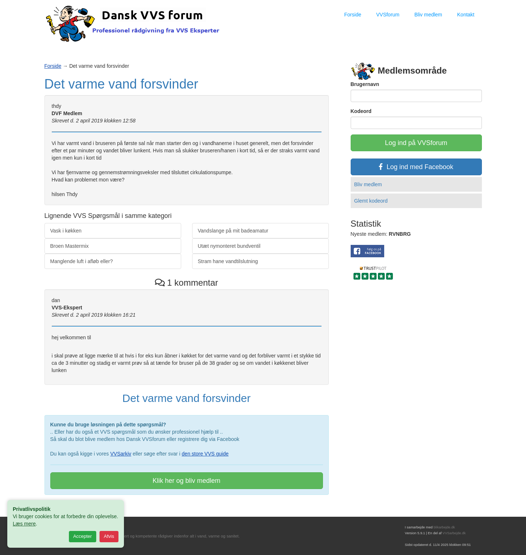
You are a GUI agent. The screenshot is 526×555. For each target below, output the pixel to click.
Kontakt (465, 14)
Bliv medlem (428, 14)
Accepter (82, 536)
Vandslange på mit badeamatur (233, 231)
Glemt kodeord (371, 201)
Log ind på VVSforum (416, 142)
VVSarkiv (120, 454)
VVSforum (388, 14)
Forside (352, 14)
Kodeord (361, 111)
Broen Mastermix (69, 246)
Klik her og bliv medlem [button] (186, 480)
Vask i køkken (66, 231)
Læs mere (24, 524)
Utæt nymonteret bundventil (229, 246)
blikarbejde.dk (444, 527)
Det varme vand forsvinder (121, 84)
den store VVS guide (205, 454)
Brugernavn (365, 84)
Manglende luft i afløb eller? (81, 261)
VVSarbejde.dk (454, 533)
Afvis (109, 536)
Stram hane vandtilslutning (228, 261)
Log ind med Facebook (416, 167)
